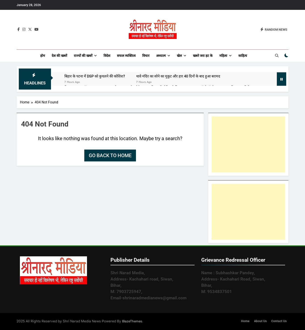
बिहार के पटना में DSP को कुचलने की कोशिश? (94, 76)
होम (42, 56)
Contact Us (279, 321)
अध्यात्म (161, 56)
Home (245, 321)
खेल (179, 56)
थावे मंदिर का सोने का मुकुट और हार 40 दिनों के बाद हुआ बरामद (178, 76)
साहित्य (242, 56)
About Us (260, 321)
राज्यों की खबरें (83, 56)
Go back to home (110, 155)
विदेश (107, 56)
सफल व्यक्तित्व (126, 56)
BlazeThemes (132, 321)
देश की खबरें (59, 56)
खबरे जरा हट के (203, 56)
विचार (145, 56)
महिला (223, 56)
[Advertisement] (248, 144)
